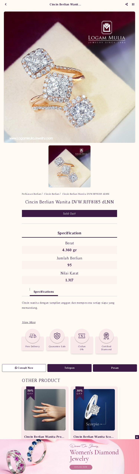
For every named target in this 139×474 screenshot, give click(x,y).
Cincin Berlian (51, 193)
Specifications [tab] (44, 291)
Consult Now (24, 368)
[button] (28, 322)
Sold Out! (69, 213)
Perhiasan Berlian (31, 193)
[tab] (26, 290)
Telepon (69, 368)
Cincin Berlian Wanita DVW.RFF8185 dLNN (85, 193)
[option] (69, 77)
